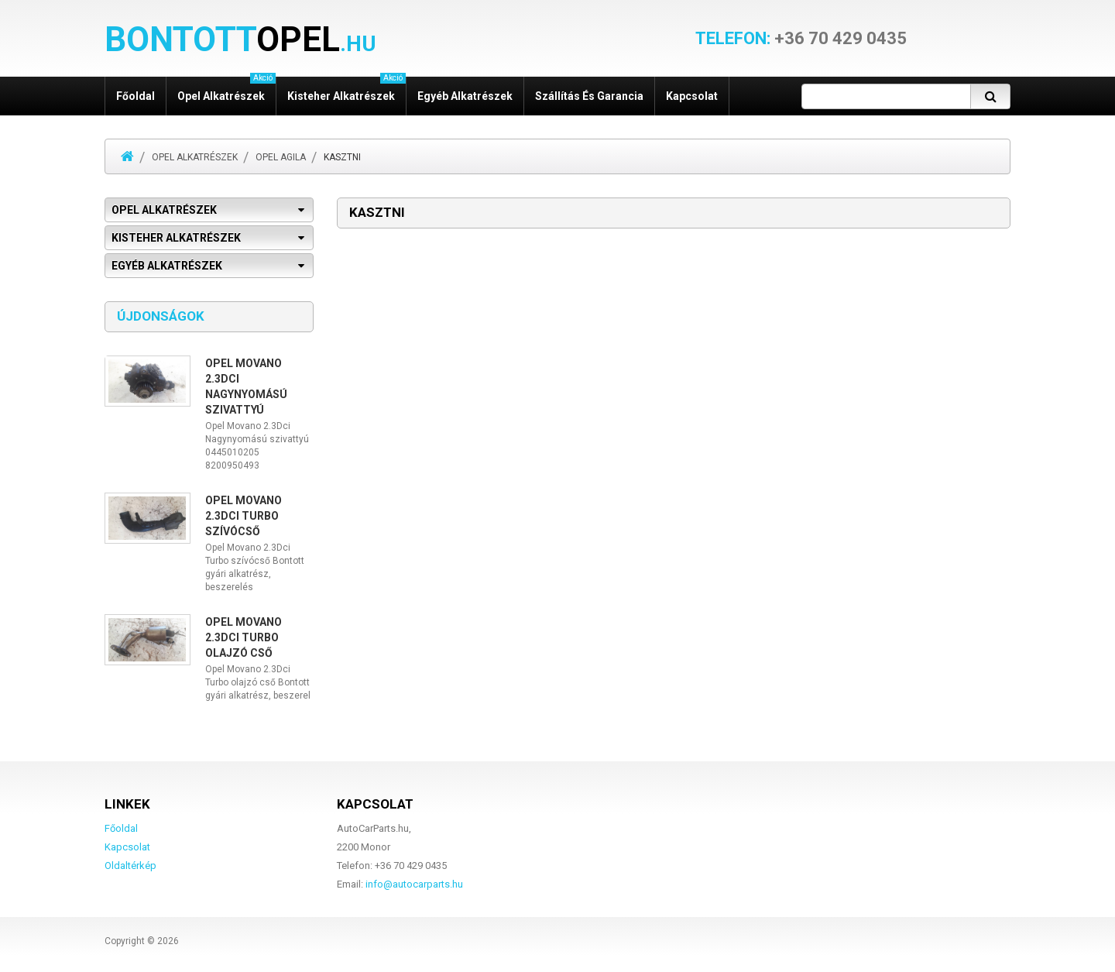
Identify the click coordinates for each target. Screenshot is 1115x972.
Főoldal (135, 96)
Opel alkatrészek (226, 89)
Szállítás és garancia (589, 96)
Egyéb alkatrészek (465, 96)
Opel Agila (281, 157)
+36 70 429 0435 (801, 39)
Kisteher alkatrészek (346, 89)
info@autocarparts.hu (414, 884)
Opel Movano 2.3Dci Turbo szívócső (243, 516)
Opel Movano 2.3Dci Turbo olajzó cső (243, 637)
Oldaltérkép (130, 865)
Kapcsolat (692, 96)
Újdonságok (160, 316)
